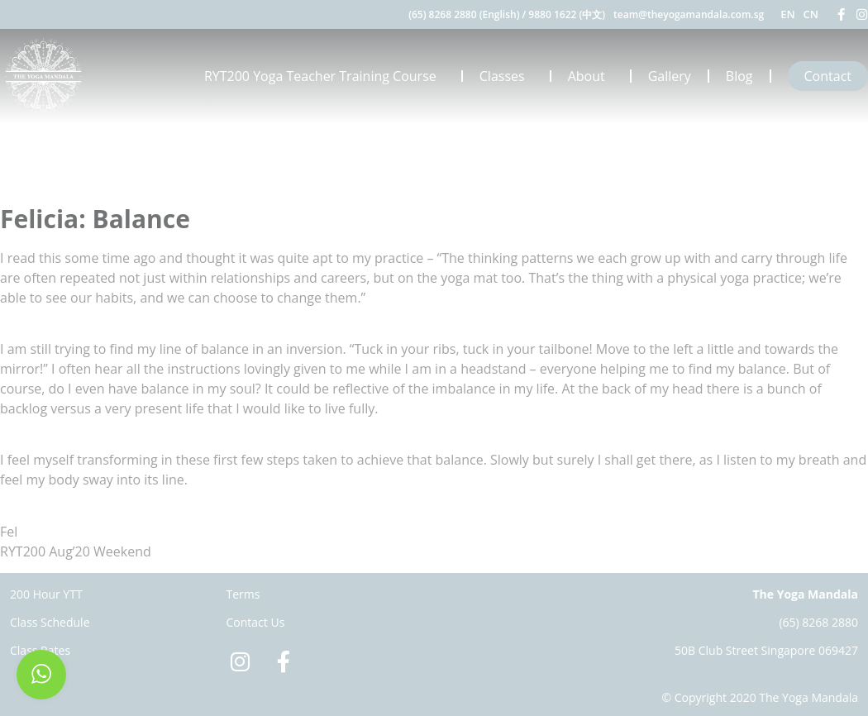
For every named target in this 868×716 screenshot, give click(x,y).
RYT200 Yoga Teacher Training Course (324, 76)
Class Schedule (50, 622)
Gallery (669, 76)
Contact (827, 76)
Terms (243, 594)
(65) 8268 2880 (818, 622)
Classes (506, 76)
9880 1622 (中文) (566, 14)
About (590, 76)
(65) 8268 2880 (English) (463, 14)
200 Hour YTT (46, 594)
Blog (739, 76)
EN (787, 14)
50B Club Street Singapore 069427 (766, 650)
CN (811, 14)
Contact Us (256, 622)
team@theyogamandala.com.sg (688, 14)
